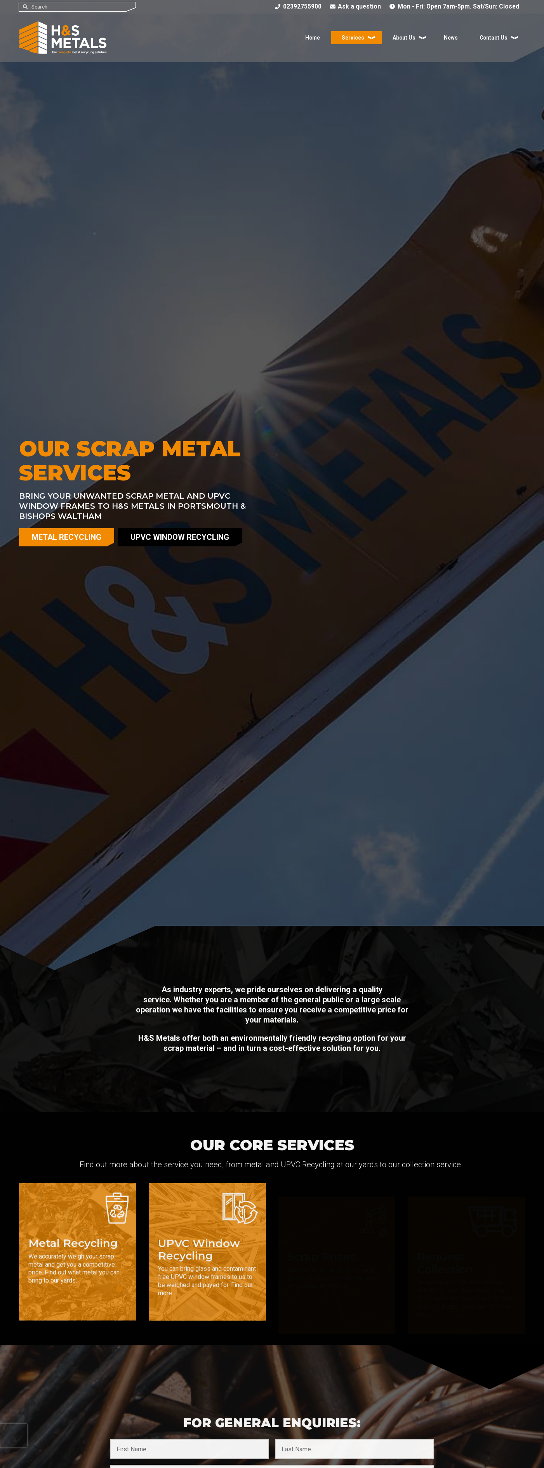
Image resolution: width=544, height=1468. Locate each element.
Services (350, 39)
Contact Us (493, 39)
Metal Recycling (66, 537)
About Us (402, 39)
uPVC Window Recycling (179, 537)
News (450, 39)
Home (309, 39)
